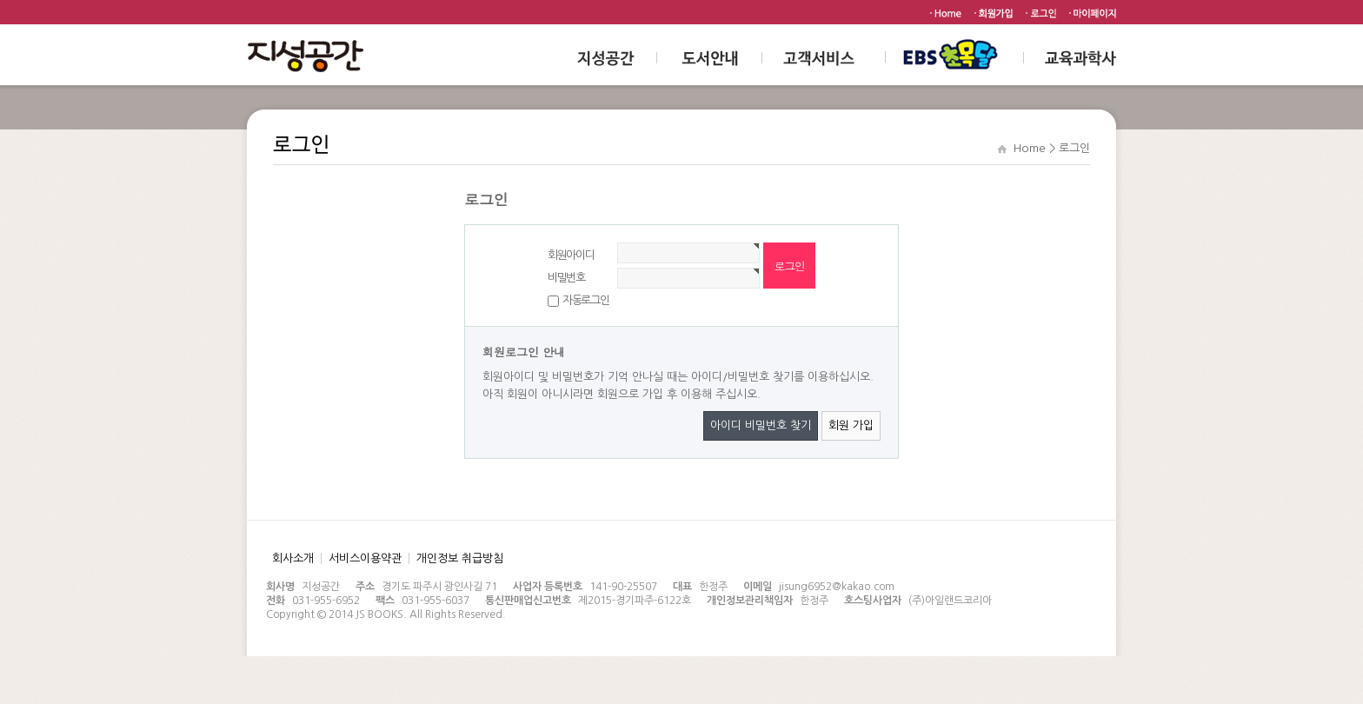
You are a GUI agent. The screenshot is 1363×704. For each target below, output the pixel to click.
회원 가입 (851, 425)
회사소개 (293, 558)
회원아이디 (571, 255)
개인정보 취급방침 (459, 558)
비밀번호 (566, 277)
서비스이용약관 (365, 558)
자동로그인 (585, 300)
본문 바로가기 (0, 0)
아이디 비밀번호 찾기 (760, 425)
